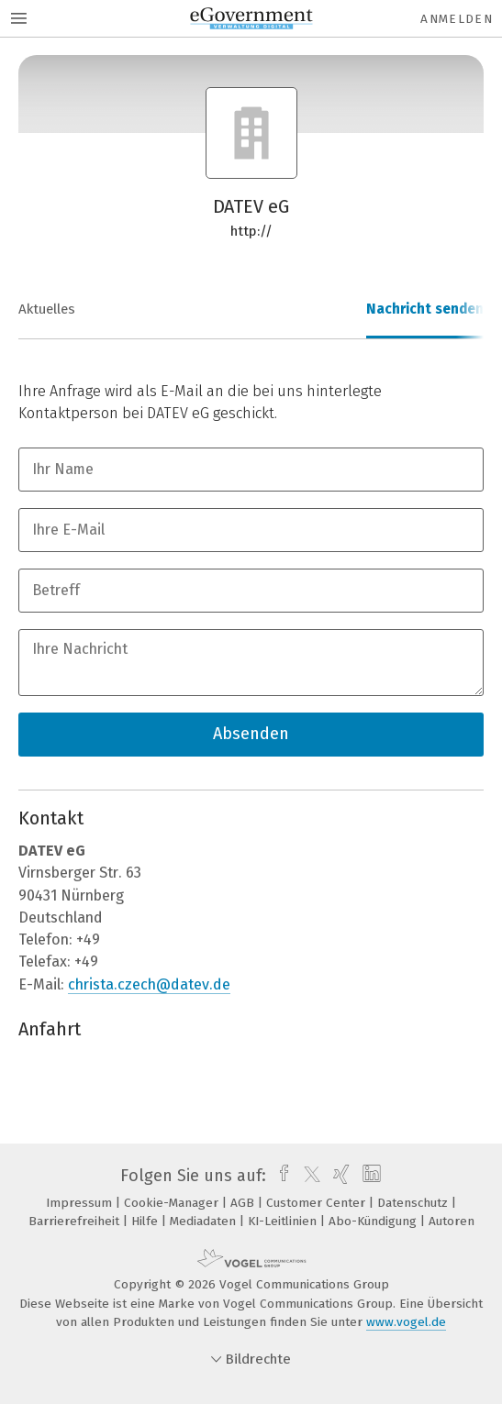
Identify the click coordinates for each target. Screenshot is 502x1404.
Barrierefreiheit (75, 1221)
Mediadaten (205, 1221)
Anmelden (456, 19)
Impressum (81, 1203)
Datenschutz (414, 1203)
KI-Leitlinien (284, 1221)
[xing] (339, 1176)
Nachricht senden (425, 309)
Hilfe (146, 1221)
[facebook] (279, 1176)
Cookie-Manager (173, 1203)
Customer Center (317, 1203)
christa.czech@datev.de (149, 984)
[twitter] (307, 1176)
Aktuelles (46, 309)
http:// (251, 231)
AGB (244, 1203)
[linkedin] (369, 1176)
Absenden (251, 734)
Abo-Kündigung (374, 1221)
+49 (88, 939)
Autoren (451, 1221)
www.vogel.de (406, 1322)
